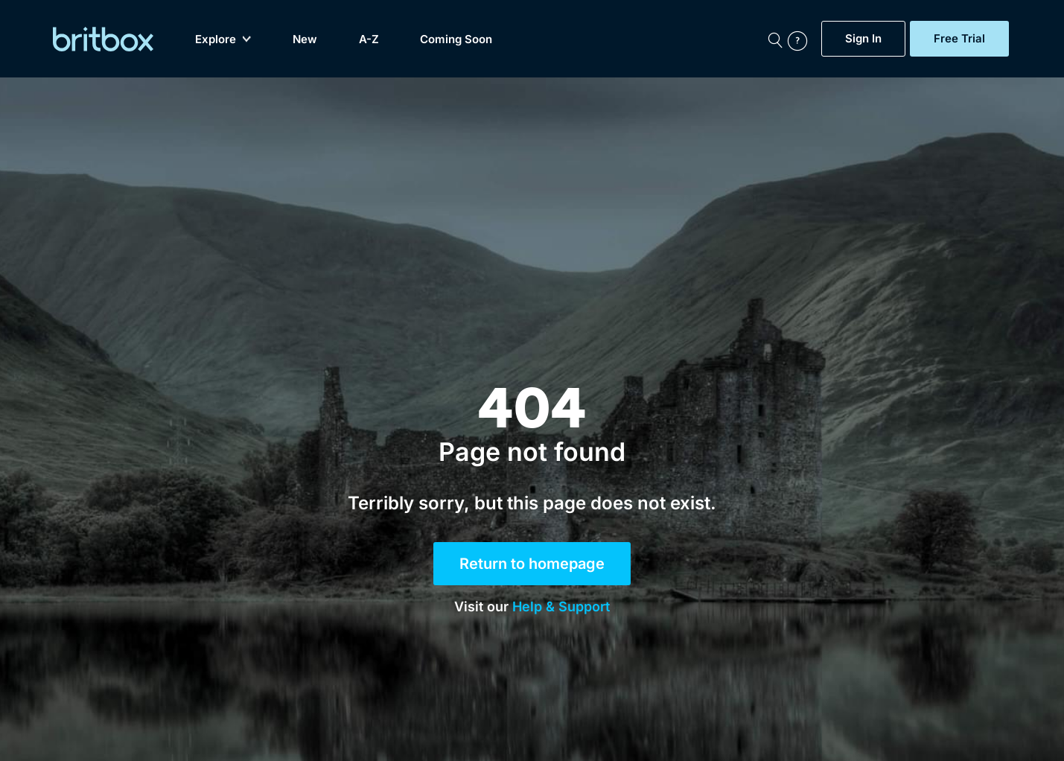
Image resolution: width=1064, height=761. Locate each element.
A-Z (369, 39)
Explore (223, 39)
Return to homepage (532, 564)
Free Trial (959, 38)
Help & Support (561, 606)
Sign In (863, 38)
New (305, 39)
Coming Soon (456, 39)
